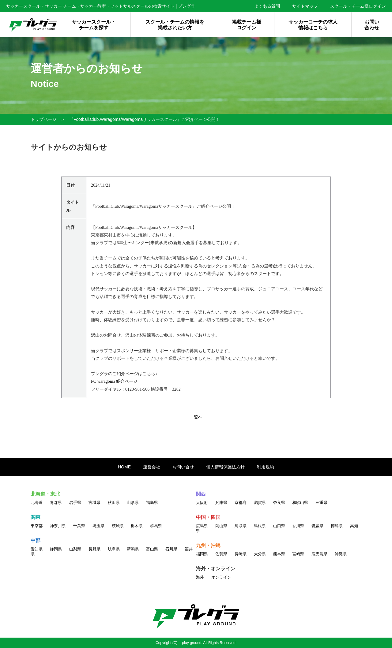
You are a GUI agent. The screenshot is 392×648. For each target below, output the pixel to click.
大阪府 (202, 502)
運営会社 (151, 466)
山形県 (133, 502)
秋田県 (114, 502)
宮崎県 (298, 554)
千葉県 (79, 525)
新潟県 (133, 549)
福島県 (152, 502)
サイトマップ (305, 6)
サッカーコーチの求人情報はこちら (312, 24)
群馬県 (156, 525)
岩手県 (75, 502)
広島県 (202, 525)
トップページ (43, 119)
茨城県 (118, 525)
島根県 (260, 525)
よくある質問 (267, 6)
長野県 (94, 549)
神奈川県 (58, 525)
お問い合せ (183, 466)
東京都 (37, 525)
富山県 (152, 549)
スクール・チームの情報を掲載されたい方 (174, 24)
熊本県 (279, 554)
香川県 (298, 525)
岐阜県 (114, 549)
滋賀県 (260, 502)
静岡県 (56, 549)
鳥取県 (241, 525)
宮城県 (94, 502)
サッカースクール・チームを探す (94, 24)
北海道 (37, 502)
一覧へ (196, 417)
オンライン (221, 577)
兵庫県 (221, 502)
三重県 (321, 502)
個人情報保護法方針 (225, 466)
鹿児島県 (319, 554)
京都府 (241, 502)
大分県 (260, 554)
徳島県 (337, 525)
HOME (124, 466)
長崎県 (241, 554)
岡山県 (221, 525)
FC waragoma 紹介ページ (114, 381)
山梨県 (75, 549)
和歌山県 (300, 502)
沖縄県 (341, 554)
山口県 (279, 525)
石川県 (171, 549)
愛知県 (37, 549)
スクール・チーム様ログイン (358, 6)
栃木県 (137, 525)
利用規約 (265, 466)
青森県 (56, 502)
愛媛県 (317, 525)
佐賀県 (221, 554)
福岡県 (202, 554)
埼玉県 (98, 525)
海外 (200, 577)
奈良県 (279, 502)
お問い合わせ (371, 24)
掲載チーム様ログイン (246, 24)
